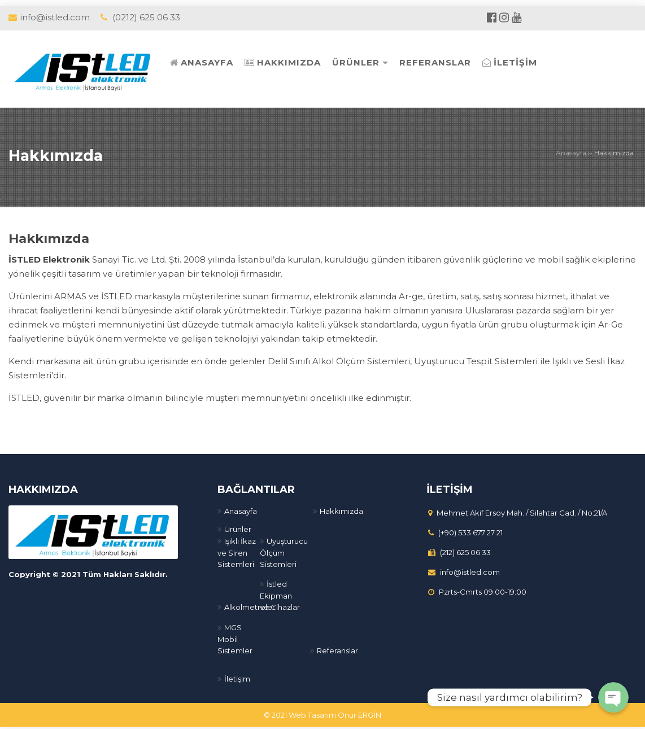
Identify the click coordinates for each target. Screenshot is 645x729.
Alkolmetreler (249, 603)
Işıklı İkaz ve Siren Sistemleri (236, 549)
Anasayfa (571, 153)
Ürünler (237, 525)
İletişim (237, 675)
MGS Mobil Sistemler (234, 635)
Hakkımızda (60, 154)
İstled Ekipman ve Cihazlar (280, 592)
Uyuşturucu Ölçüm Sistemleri (284, 549)
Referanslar (337, 647)
